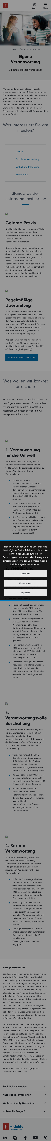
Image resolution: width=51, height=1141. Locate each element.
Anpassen (25, 592)
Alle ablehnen (25, 583)
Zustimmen (25, 573)
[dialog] (25, 570)
